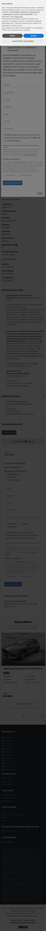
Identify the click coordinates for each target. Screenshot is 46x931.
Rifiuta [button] (12, 36)
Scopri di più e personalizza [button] (22, 41)
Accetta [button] (34, 36)
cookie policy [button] (18, 17)
